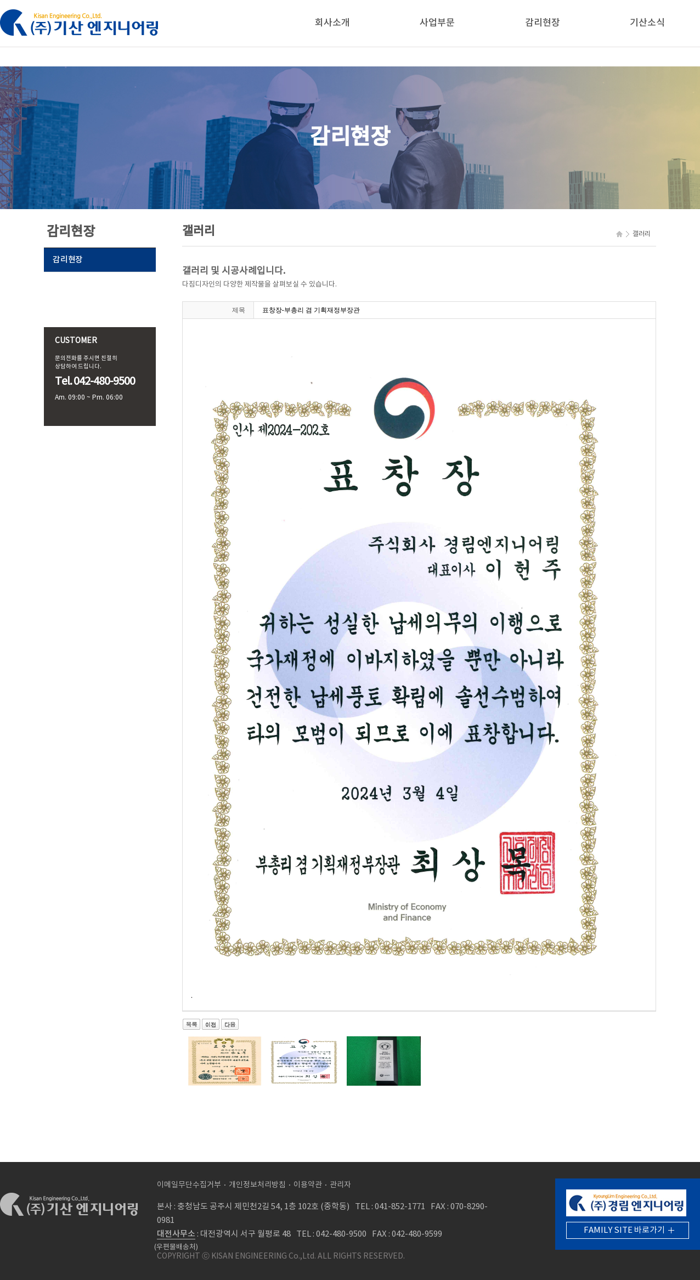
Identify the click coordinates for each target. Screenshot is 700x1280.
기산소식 (647, 23)
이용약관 (307, 1185)
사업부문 (437, 23)
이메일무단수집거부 (189, 1185)
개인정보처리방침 (257, 1185)
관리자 (340, 1185)
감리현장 (542, 23)
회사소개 (332, 23)
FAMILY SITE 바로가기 (624, 1230)
